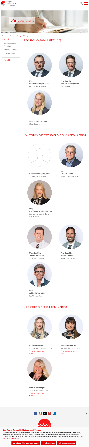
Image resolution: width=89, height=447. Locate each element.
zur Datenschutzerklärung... (12, 438)
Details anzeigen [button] (49, 443)
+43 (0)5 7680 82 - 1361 (69, 351)
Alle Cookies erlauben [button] (67, 443)
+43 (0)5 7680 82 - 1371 (37, 393)
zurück (5, 39)
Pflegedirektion (9, 53)
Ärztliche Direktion (11, 50)
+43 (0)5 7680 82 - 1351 (37, 351)
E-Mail (31, 353)
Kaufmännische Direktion (10, 45)
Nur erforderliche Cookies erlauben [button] (25, 443)
